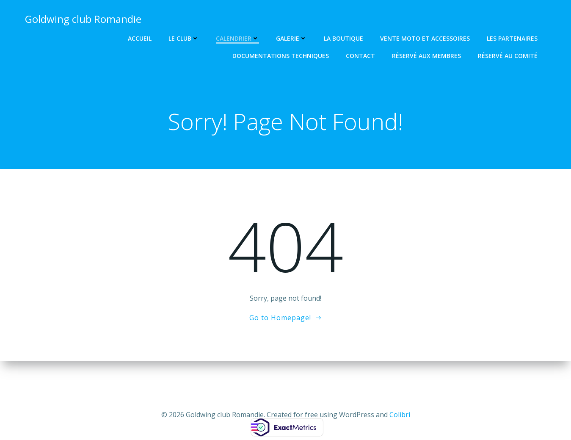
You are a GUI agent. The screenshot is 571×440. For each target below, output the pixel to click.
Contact (360, 56)
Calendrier (237, 38)
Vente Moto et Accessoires (425, 38)
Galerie (291, 38)
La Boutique (344, 38)
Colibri (399, 414)
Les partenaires (512, 38)
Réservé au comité (508, 56)
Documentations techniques (281, 56)
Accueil (140, 38)
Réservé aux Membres (426, 56)
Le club (184, 38)
